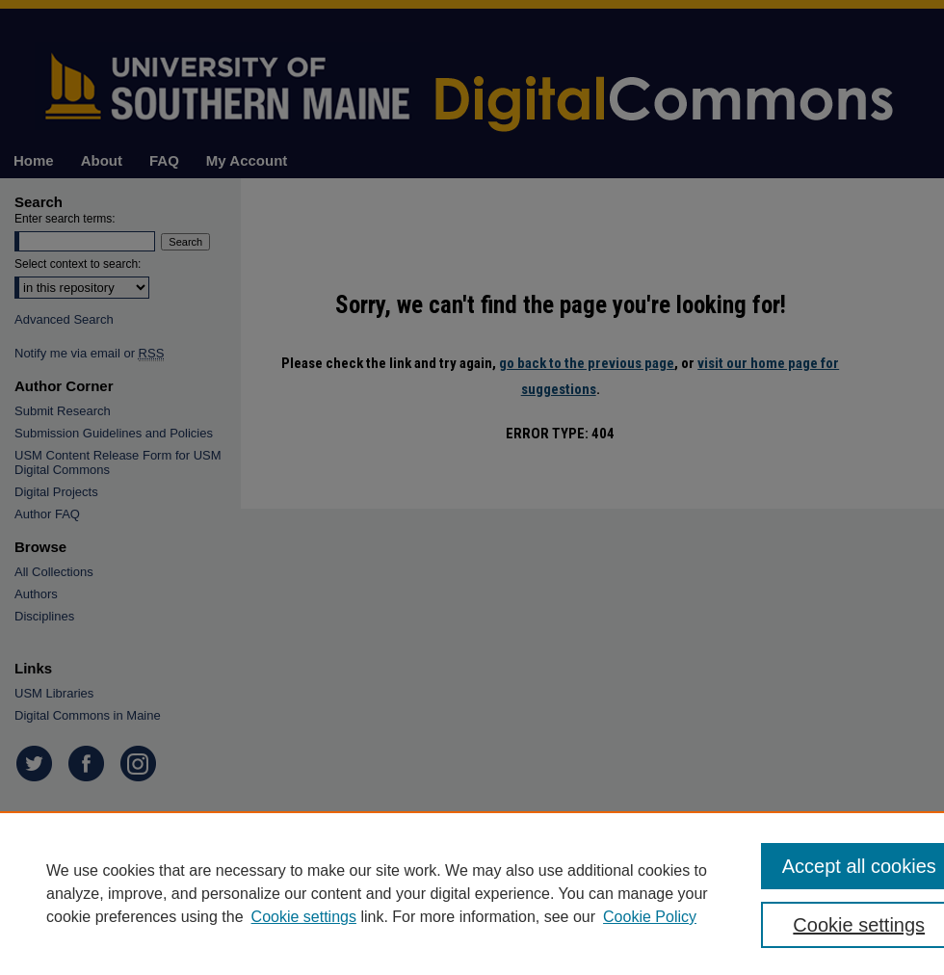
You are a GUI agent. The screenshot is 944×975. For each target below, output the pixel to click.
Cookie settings (303, 917)
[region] (472, 893)
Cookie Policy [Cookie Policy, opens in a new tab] (649, 917)
